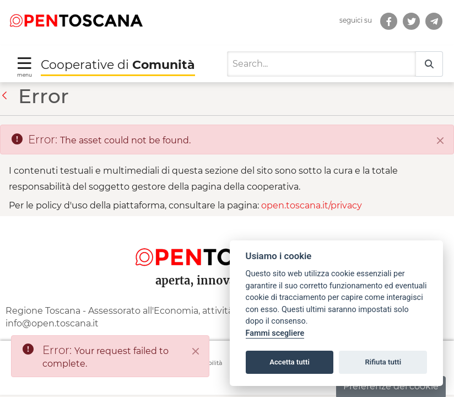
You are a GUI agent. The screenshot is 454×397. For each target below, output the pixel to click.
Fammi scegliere (275, 333)
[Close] (440, 140)
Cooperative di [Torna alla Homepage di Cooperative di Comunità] (118, 64)
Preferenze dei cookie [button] (391, 386)
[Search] (321, 64)
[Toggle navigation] (24, 66)
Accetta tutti (289, 362)
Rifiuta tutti (383, 362)
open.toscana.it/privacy (311, 205)
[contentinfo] (227, 305)
